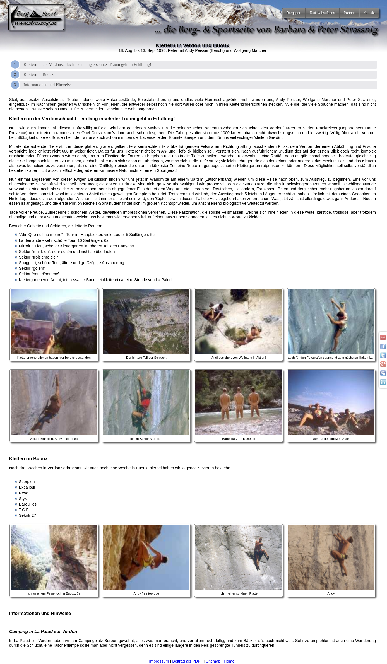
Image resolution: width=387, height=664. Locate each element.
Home (229, 661)
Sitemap (213, 661)
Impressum (159, 661)
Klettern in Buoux (38, 74)
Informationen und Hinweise (47, 85)
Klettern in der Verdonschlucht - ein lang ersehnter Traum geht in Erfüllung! (87, 64)
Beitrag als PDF (186, 661)
